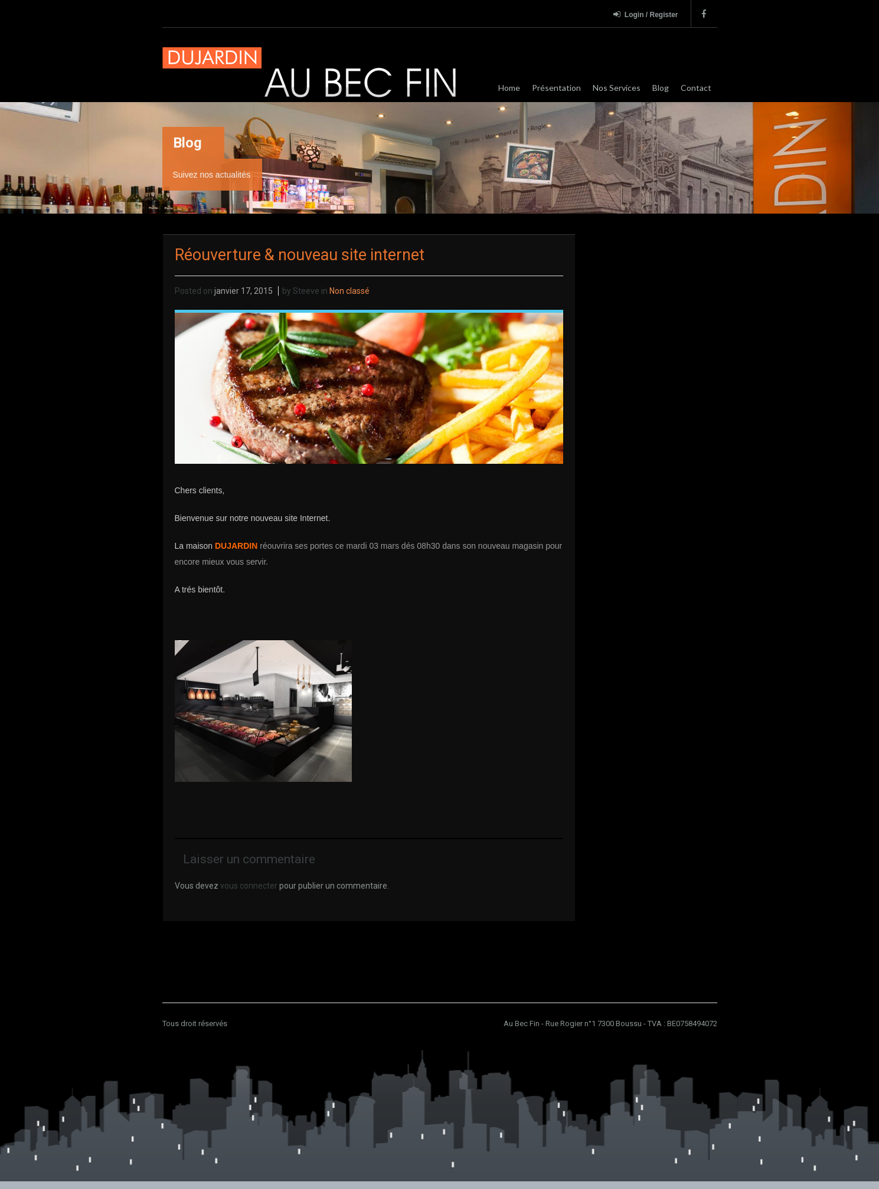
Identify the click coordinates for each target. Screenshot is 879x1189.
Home (509, 88)
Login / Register (645, 14)
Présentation (556, 88)
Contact (696, 88)
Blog (660, 88)
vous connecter (248, 885)
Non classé (349, 291)
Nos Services (617, 88)
